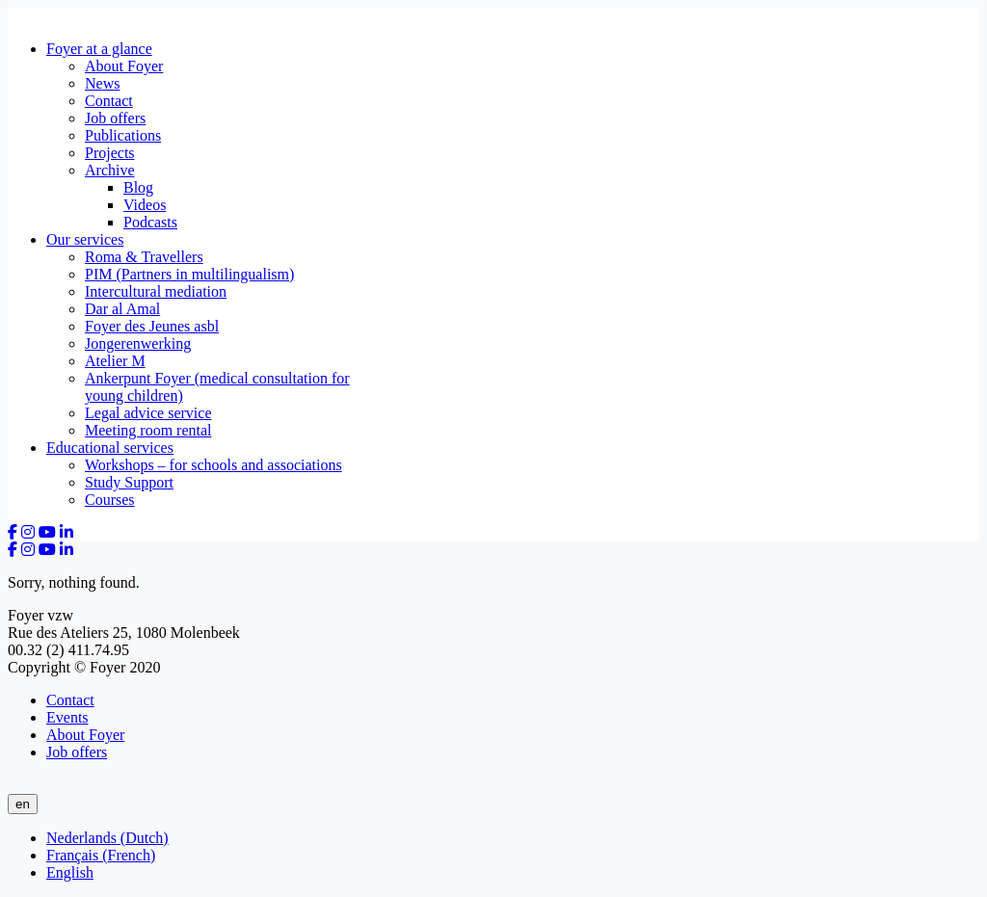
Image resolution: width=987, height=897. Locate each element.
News (102, 83)
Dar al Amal (122, 309)
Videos (144, 205)
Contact (109, 100)
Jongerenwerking (138, 343)
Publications (123, 135)
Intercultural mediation (156, 291)
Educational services (109, 447)
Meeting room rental (148, 430)
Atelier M (115, 361)
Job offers (115, 118)
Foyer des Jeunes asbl (152, 326)
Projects (110, 153)
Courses (110, 499)
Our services (84, 239)
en (22, 804)
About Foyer (124, 66)
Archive (110, 170)
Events (67, 717)
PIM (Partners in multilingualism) (189, 274)
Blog (138, 187)
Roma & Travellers (144, 257)
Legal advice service (148, 413)
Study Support (129, 482)
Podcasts (150, 222)
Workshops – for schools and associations (213, 465)
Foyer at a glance (99, 48)
